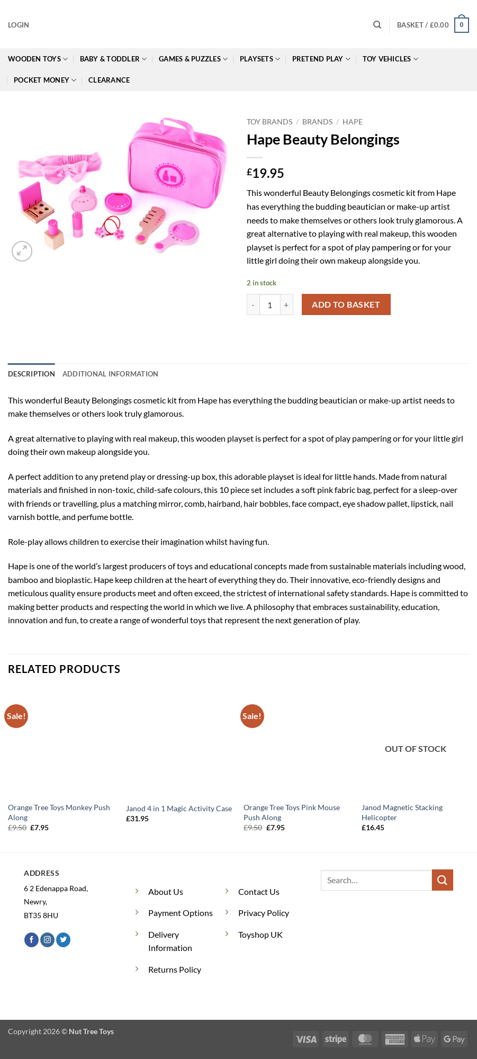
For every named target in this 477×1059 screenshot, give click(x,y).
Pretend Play (321, 59)
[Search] (377, 25)
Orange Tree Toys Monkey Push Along (59, 812)
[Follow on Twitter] (63, 939)
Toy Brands (269, 122)
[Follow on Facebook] (31, 939)
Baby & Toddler (113, 59)
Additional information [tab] (110, 374)
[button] (18, 24)
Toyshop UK (260, 934)
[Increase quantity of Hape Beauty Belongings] (287, 304)
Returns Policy (174, 969)
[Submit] (442, 879)
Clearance (109, 80)
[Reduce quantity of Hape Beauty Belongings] (253, 304)
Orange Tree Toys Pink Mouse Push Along (292, 812)
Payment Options (180, 913)
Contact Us (259, 891)
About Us (165, 891)
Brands (317, 122)
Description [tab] (31, 374)
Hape (353, 122)
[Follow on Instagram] (47, 939)
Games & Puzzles (193, 59)
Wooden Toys (38, 59)
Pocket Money (45, 80)
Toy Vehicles (391, 59)
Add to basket (346, 304)
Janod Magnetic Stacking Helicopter (402, 812)
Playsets (260, 59)
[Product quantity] (270, 304)
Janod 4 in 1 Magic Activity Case (179, 808)
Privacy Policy (263, 913)
